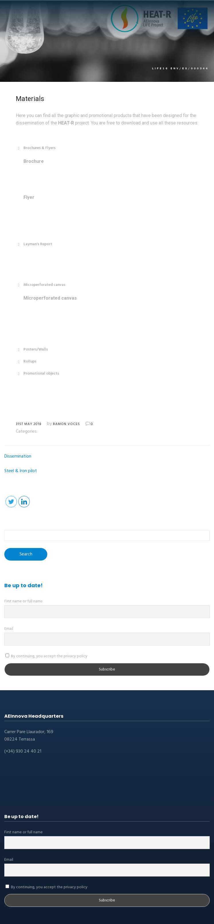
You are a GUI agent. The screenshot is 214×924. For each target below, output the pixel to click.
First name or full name (23, 601)
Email (8, 629)
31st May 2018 (29, 424)
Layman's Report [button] (34, 244)
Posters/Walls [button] (32, 350)
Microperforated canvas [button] (40, 285)
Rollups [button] (26, 362)
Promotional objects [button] (37, 374)
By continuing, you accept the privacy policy (46, 656)
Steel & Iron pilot (20, 471)
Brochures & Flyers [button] (36, 148)
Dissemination (17, 456)
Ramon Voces (66, 424)
